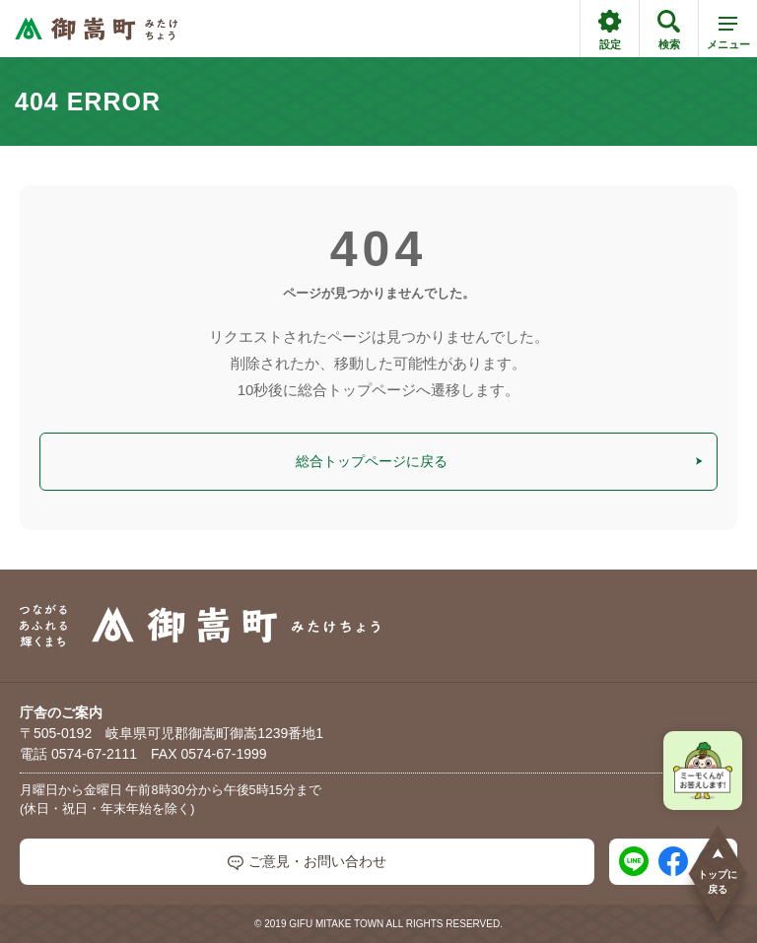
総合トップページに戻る (500, 461)
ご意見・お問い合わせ (307, 861)
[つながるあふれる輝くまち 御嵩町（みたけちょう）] (96, 29)
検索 (669, 30)
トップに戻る (717, 870)
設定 (610, 30)
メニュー (728, 36)
